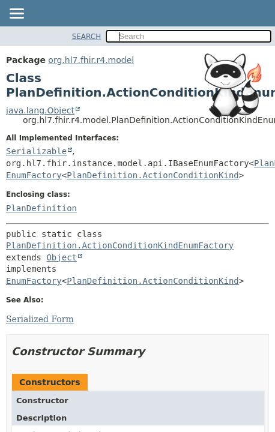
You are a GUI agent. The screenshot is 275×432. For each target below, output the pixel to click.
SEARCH (86, 36)
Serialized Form (40, 319)
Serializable (36, 151)
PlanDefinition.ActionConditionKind (153, 175)
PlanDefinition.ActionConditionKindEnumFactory (120, 245)
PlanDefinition (41, 208)
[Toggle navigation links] (16, 14)
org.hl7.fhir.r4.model (91, 60)
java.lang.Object (40, 110)
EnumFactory (34, 175)
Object (61, 257)
